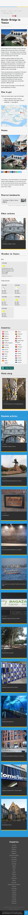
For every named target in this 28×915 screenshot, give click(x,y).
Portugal (18, 347)
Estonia (18, 362)
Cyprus (5, 363)
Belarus (5, 336)
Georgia (5, 351)
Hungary (5, 345)
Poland (18, 344)
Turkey (18, 351)
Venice (19, 10)
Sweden (18, 360)
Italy (15, 10)
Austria (5, 331)
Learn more (20, 913)
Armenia (5, 334)
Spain (4, 360)
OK (26, 912)
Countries (10, 10)
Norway (18, 338)
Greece (5, 349)
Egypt (4, 354)
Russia (18, 349)
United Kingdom (7, 343)
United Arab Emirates (19, 341)
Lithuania (18, 334)
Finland (18, 353)
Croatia (18, 358)
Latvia (18, 331)
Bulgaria (5, 340)
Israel (4, 356)
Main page (3, 10)
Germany (5, 347)
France (18, 355)
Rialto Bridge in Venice (8, 13)
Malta (17, 336)
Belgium (5, 338)
